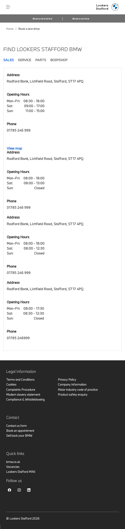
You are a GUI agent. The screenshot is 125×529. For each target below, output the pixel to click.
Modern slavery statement (23, 394)
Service (24, 60)
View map (14, 148)
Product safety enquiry (73, 394)
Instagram (19, 490)
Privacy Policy (67, 379)
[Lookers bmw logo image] (107, 7)
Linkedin (29, 490)
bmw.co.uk (13, 462)
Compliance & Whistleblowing (25, 399)
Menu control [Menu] (8, 6)
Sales (8, 60)
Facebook (9, 490)
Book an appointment (20, 431)
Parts (40, 60)
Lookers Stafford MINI (20, 472)
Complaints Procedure (20, 390)
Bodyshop (59, 60)
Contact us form (16, 426)
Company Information (72, 384)
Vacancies (13, 467)
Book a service (80, 18)
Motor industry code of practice (78, 390)
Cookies (11, 384)
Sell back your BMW (19, 435)
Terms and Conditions (20, 379)
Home (10, 29)
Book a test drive (42, 18)
